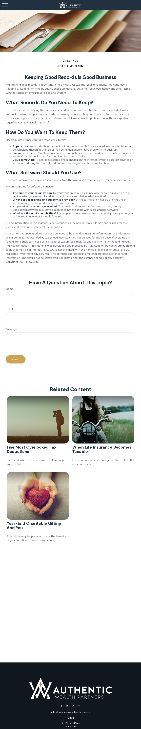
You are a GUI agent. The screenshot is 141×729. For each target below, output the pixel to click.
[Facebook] (61, 706)
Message (11, 329)
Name (9, 288)
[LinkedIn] (73, 706)
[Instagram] (79, 706)
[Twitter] (67, 706)
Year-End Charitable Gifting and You (34, 525)
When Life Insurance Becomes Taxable (101, 449)
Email (9, 309)
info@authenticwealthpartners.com (70, 712)
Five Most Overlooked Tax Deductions (31, 449)
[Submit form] (16, 359)
